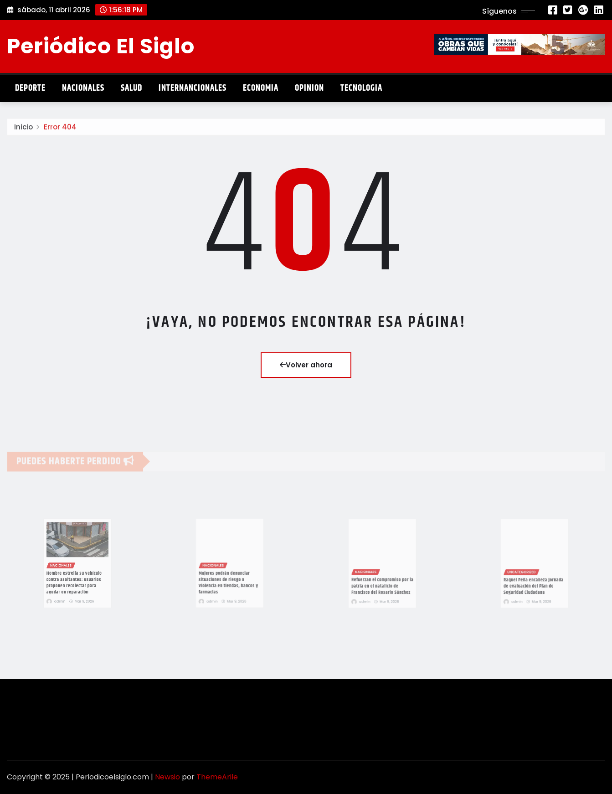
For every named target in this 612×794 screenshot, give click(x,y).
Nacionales (83, 88)
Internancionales (192, 88)
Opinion (309, 88)
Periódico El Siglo (101, 46)
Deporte (30, 88)
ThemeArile (217, 777)
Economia (260, 88)
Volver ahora (306, 365)
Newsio (167, 777)
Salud (131, 88)
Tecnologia (361, 88)
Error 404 (60, 131)
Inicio (23, 131)
